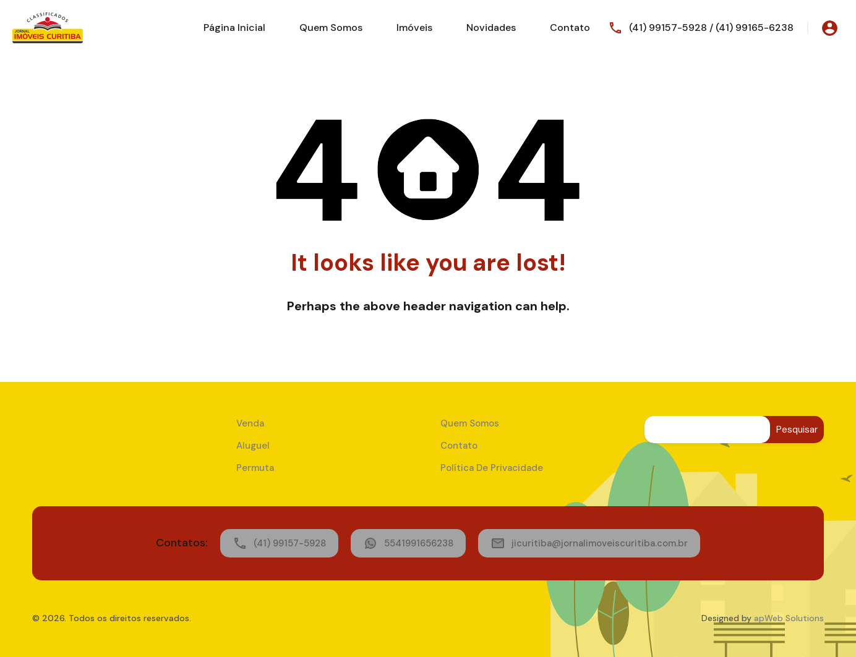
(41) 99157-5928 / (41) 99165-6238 (711, 27)
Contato (570, 27)
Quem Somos (330, 27)
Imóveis (414, 27)
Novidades (491, 27)
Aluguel (253, 445)
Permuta (255, 468)
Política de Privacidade (491, 468)
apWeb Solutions (789, 618)
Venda (250, 423)
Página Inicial (234, 27)
